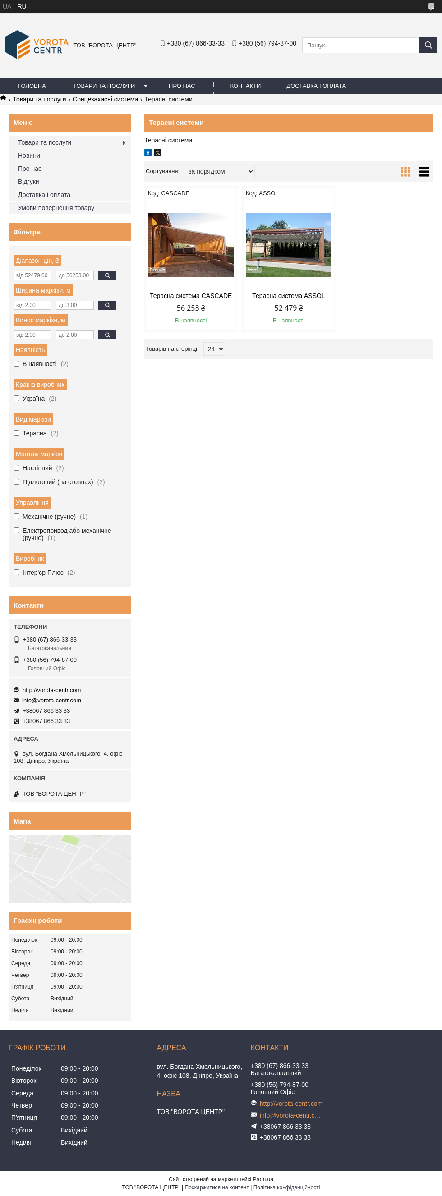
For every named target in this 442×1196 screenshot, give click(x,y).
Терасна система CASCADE (191, 295)
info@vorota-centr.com (51, 700)
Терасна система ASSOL (288, 295)
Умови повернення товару (56, 207)
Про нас (182, 85)
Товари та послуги (104, 85)
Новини (29, 155)
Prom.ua (263, 1179)
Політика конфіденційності (286, 1187)
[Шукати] (428, 45)
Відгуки (28, 181)
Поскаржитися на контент (217, 1187)
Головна (32, 85)
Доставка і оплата (316, 85)
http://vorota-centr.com (52, 690)
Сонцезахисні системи (105, 99)
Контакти (245, 85)
